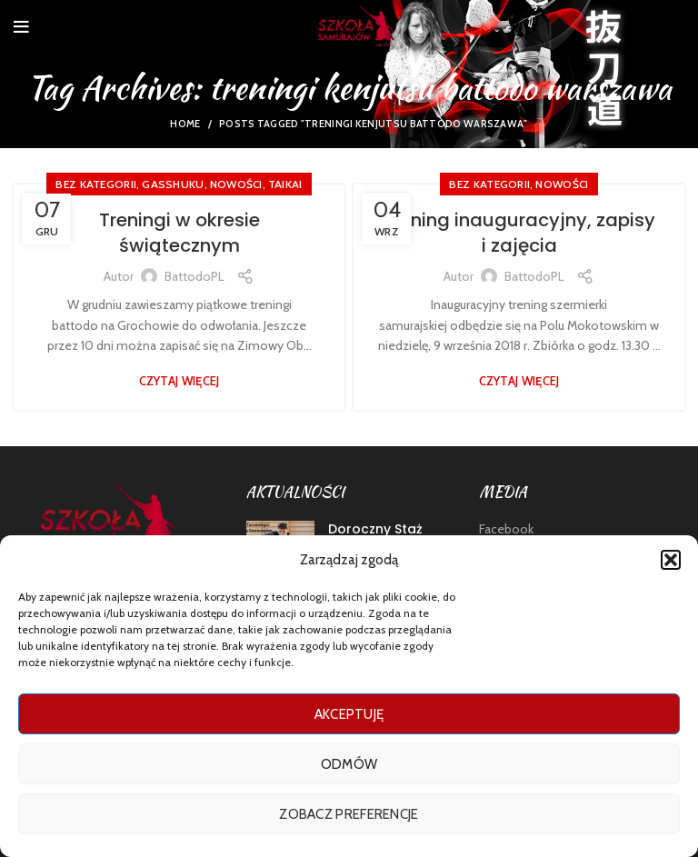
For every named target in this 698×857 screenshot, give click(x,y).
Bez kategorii (95, 184)
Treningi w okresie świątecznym (179, 232)
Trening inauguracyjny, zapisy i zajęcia (519, 232)
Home (185, 123)
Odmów (349, 764)
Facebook (506, 529)
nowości (236, 184)
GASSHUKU (173, 184)
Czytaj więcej (179, 381)
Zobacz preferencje (348, 814)
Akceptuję (349, 714)
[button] (671, 560)
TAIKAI (285, 184)
